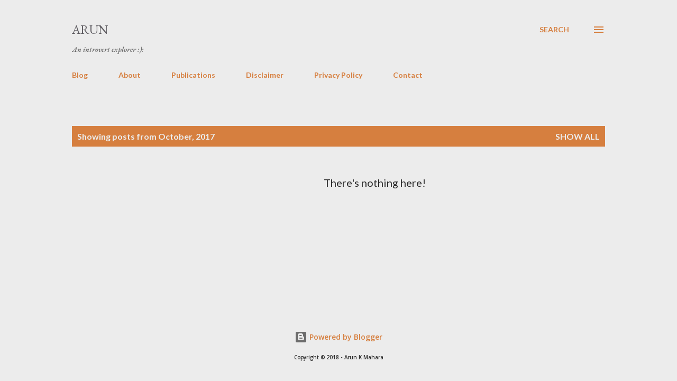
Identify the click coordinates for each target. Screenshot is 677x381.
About (129, 74)
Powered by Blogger (338, 337)
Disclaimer (264, 74)
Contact (408, 74)
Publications (193, 74)
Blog (80, 74)
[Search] (554, 29)
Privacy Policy (338, 74)
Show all (577, 136)
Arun (90, 29)
